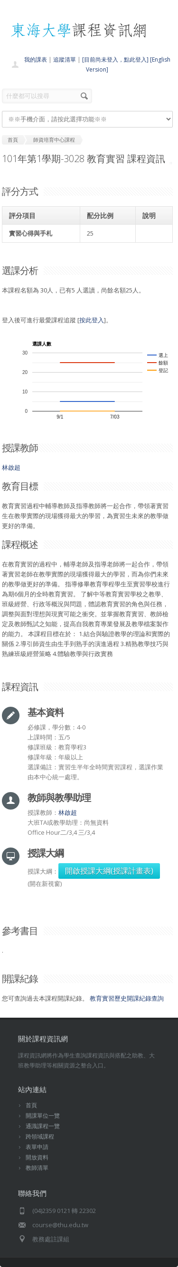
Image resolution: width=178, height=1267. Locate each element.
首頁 (31, 1105)
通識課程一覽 (43, 1126)
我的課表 (35, 59)
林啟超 (11, 467)
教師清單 (37, 1168)
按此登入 (91, 320)
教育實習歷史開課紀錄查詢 (127, 998)
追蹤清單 (64, 59)
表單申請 (37, 1147)
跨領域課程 (40, 1136)
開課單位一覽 (43, 1116)
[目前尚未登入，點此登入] (115, 59)
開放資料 (37, 1157)
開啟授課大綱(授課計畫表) (109, 871)
